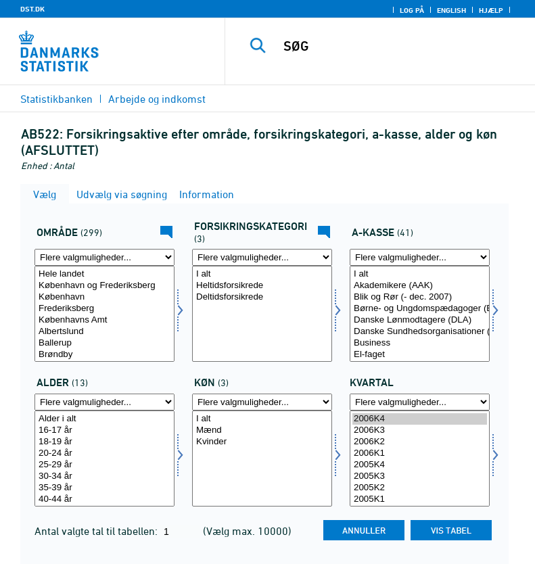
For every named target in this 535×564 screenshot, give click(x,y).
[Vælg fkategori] (262, 314)
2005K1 (419, 499)
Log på (412, 10)
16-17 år (104, 430)
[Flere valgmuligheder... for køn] (262, 402)
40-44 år (104, 499)
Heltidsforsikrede (262, 285)
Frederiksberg (104, 308)
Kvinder (262, 442)
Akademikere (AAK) (419, 285)
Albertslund (104, 331)
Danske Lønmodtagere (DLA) (419, 320)
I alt (262, 274)
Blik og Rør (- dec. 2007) (419, 297)
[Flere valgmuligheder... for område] (104, 257)
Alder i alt (104, 419)
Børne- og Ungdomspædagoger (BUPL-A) (419, 308)
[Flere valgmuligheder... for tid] (420, 402)
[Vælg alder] (104, 458)
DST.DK (32, 9)
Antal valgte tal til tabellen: (97, 531)
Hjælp (491, 10)
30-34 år (104, 476)
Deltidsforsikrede (262, 297)
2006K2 (419, 442)
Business (419, 343)
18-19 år (104, 442)
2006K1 (419, 453)
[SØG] (400, 46)
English (451, 10)
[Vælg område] (104, 314)
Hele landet (104, 274)
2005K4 (419, 465)
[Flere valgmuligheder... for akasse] (420, 257)
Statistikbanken (56, 99)
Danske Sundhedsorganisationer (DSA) (419, 331)
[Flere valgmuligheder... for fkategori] (262, 257)
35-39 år (104, 488)
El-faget (419, 354)
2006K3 (419, 430)
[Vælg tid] (420, 458)
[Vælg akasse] (420, 314)
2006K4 (419, 419)
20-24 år (104, 453)
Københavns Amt (104, 320)
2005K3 (419, 476)
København (104, 297)
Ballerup (104, 343)
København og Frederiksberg (104, 285)
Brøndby (104, 354)
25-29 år (104, 465)
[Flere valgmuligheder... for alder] (104, 402)
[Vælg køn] (262, 458)
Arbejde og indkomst (157, 99)
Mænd (262, 430)
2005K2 (419, 488)
